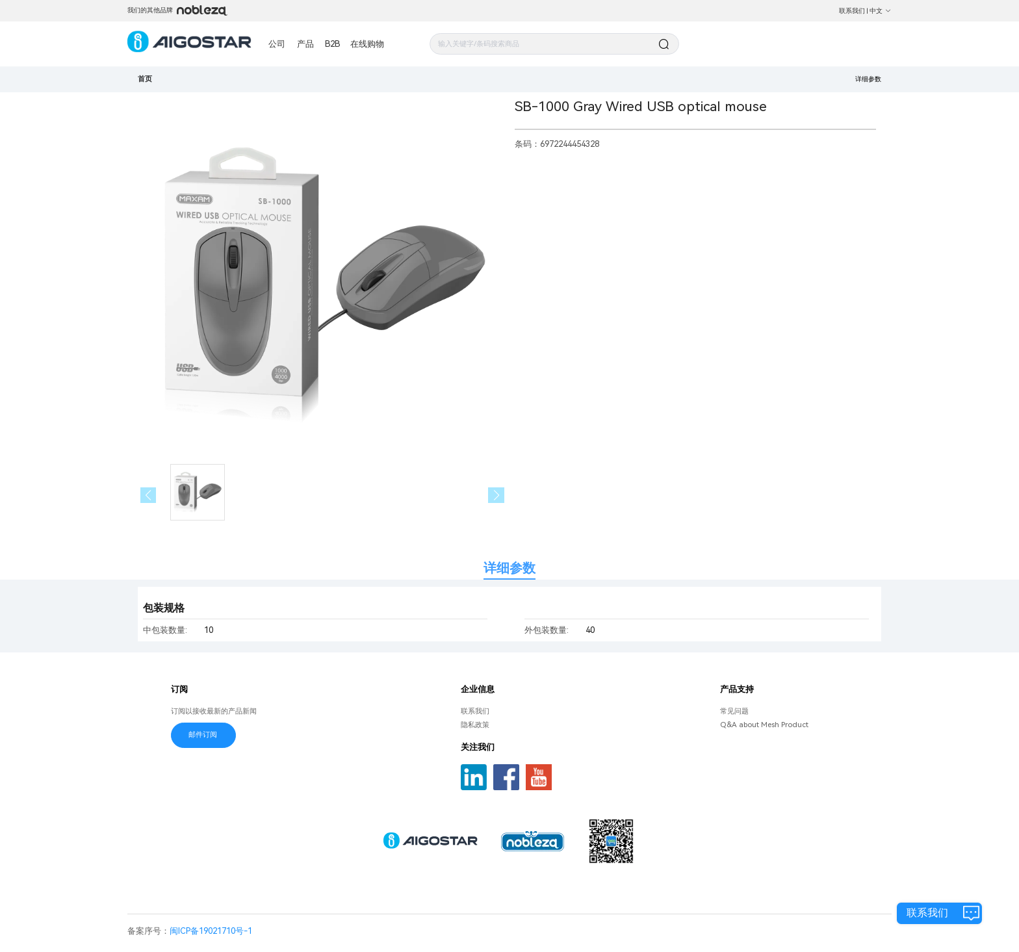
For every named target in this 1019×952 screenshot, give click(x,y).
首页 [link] (145, 78)
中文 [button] (881, 10)
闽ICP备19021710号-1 (211, 931)
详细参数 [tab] (509, 568)
